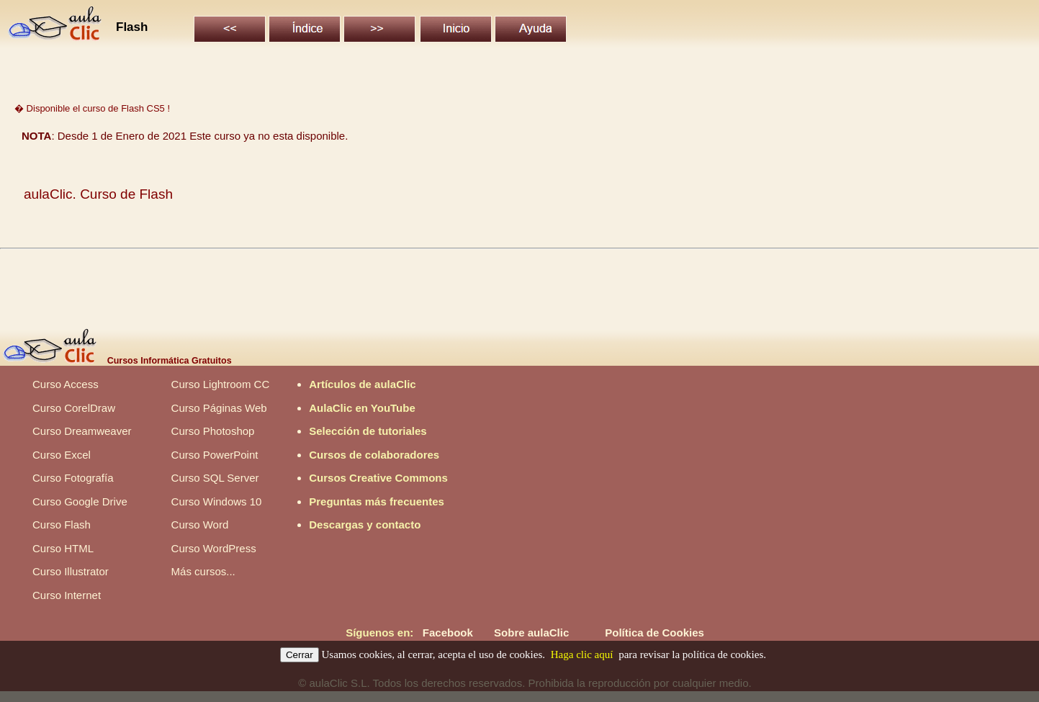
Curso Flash (61, 524)
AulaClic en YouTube (362, 408)
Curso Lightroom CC (220, 384)
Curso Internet (66, 595)
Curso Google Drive (79, 501)
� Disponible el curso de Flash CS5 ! (92, 108)
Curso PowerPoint (214, 455)
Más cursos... (203, 571)
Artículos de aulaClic (362, 384)
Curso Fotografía (73, 478)
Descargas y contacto (364, 524)
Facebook (448, 632)
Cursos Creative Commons (378, 478)
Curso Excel (61, 455)
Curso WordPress (213, 548)
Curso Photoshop (213, 431)
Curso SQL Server (215, 478)
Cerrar (299, 654)
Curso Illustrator (70, 571)
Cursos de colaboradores (374, 455)
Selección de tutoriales (367, 431)
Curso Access (65, 384)
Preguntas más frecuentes (376, 501)
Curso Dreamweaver (82, 431)
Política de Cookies (654, 632)
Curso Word (200, 524)
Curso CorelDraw (73, 408)
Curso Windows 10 (216, 501)
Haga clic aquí (582, 654)
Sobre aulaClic (531, 632)
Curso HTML (63, 548)
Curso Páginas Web (219, 408)
